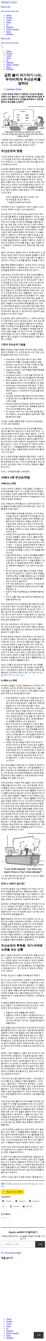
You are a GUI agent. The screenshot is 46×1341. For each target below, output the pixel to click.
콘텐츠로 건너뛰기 (9, 2)
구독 (40, 1244)
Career (9, 20)
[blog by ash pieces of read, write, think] (23, 9)
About (8, 15)
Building (9, 34)
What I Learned (12, 29)
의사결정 (17, 1253)
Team (8, 22)
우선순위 (9, 1253)
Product (9, 17)
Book (8, 32)
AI (7, 25)
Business (9, 27)
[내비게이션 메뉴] (2, 45)
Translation (10, 89)
